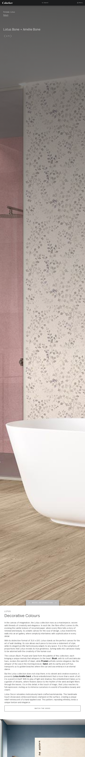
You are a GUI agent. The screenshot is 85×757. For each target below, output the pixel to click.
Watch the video (42, 708)
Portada (6, 12)
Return (5, 15)
